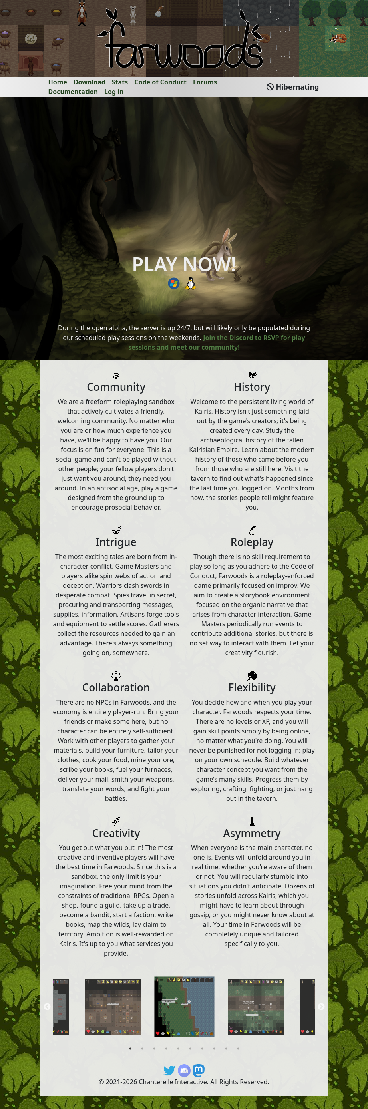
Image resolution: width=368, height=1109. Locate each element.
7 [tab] (202, 1049)
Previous (47, 1007)
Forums (205, 82)
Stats (120, 82)
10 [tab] (238, 1049)
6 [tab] (190, 1049)
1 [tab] (130, 1049)
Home (57, 82)
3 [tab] (154, 1049)
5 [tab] (178, 1049)
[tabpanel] (184, 1007)
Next (321, 1007)
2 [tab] (142, 1049)
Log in (113, 91)
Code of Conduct (160, 82)
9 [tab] (226, 1049)
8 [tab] (214, 1049)
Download (89, 82)
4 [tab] (166, 1049)
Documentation (73, 91)
